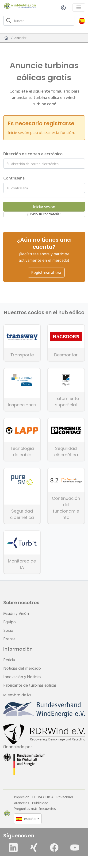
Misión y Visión (16, 613)
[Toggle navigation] (79, 7)
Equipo (9, 621)
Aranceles (21, 802)
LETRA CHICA (43, 797)
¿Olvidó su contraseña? (44, 214)
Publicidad (40, 802)
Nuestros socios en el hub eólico (44, 312)
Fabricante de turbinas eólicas (30, 685)
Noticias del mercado (22, 668)
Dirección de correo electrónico (33, 153)
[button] (82, 20)
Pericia (9, 659)
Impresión (21, 797)
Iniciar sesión (44, 206)
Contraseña (14, 178)
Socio (8, 630)
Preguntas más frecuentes (35, 808)
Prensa (9, 638)
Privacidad (65, 797)
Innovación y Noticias (22, 676)
